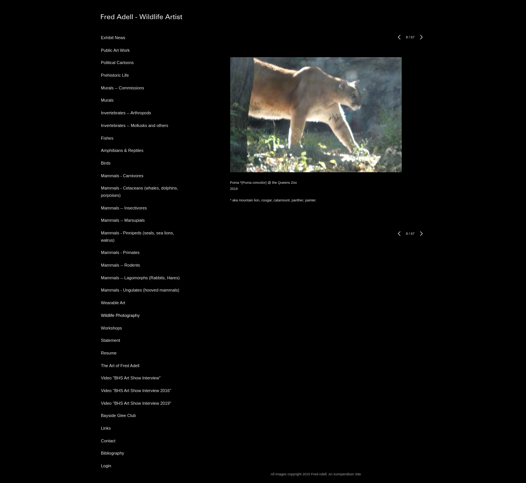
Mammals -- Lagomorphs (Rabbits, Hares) (140, 277)
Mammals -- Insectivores (124, 208)
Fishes (107, 138)
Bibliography (112, 453)
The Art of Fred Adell (120, 365)
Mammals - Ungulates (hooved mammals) (140, 290)
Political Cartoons (117, 62)
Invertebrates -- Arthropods (126, 112)
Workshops (111, 328)
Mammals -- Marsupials (123, 220)
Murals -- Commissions (122, 88)
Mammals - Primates (120, 252)
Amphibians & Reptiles (122, 150)
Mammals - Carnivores (122, 175)
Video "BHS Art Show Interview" (131, 378)
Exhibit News (113, 37)
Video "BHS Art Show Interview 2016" (136, 390)
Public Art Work (115, 50)
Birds (105, 163)
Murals (107, 100)
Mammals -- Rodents (120, 265)
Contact (108, 440)
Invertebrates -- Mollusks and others (134, 125)
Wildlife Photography (120, 315)
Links (106, 428)
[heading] (120, 17)
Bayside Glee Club (118, 415)
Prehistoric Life (115, 75)
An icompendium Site (344, 474)
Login (106, 465)
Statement (110, 340)
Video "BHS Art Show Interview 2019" (136, 403)
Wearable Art (113, 302)
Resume (109, 353)
